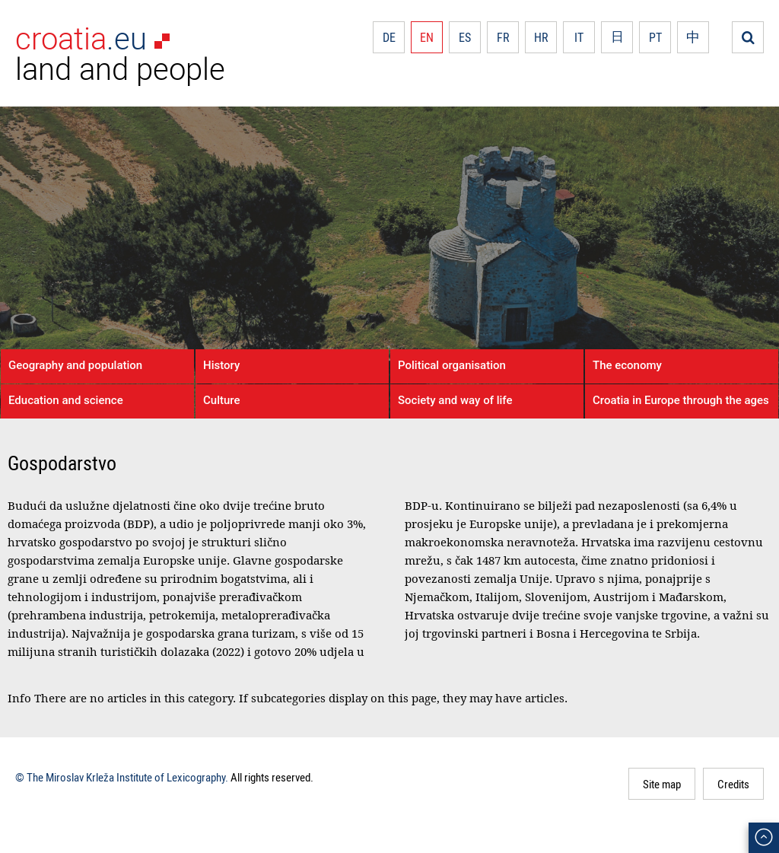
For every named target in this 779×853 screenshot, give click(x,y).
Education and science (65, 400)
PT (655, 37)
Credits (733, 783)
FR (503, 37)
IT (578, 37)
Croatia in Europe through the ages (681, 400)
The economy (627, 365)
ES (465, 37)
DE (389, 37)
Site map (662, 783)
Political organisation (452, 365)
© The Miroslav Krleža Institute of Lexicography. (121, 777)
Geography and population (75, 365)
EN (427, 37)
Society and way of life (455, 400)
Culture (221, 400)
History (221, 365)
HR (541, 37)
